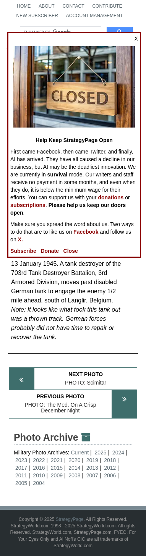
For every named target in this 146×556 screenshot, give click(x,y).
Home (24, 6)
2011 (21, 475)
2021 (57, 460)
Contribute (107, 6)
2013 (92, 468)
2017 (21, 468)
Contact (73, 6)
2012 (110, 468)
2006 (110, 475)
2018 (110, 460)
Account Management (94, 15)
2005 (21, 483)
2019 (92, 460)
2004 (39, 483)
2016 (39, 468)
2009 (57, 475)
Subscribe (23, 251)
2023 (21, 460)
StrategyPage (70, 519)
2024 (118, 452)
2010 (39, 475)
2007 (92, 475)
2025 (100, 452)
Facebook (85, 232)
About (46, 6)
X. (20, 239)
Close (70, 251)
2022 (39, 460)
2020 (74, 460)
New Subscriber (37, 15)
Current (80, 452)
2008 (74, 475)
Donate (49, 251)
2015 (57, 468)
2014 (74, 468)
